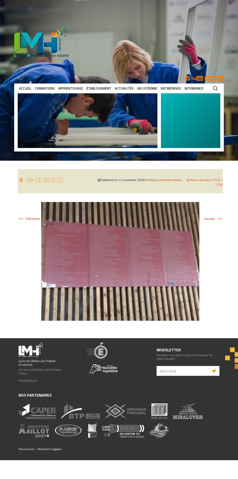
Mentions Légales (50, 449)
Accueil (25, 88)
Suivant (213, 218)
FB (187, 78)
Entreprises (171, 88)
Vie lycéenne (147, 88)
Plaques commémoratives (165, 180)
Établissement (98, 88)
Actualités (124, 88)
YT (197, 78)
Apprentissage (70, 88)
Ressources (26, 449)
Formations (45, 88)
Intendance (194, 88)
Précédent (29, 218)
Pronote (214, 78)
